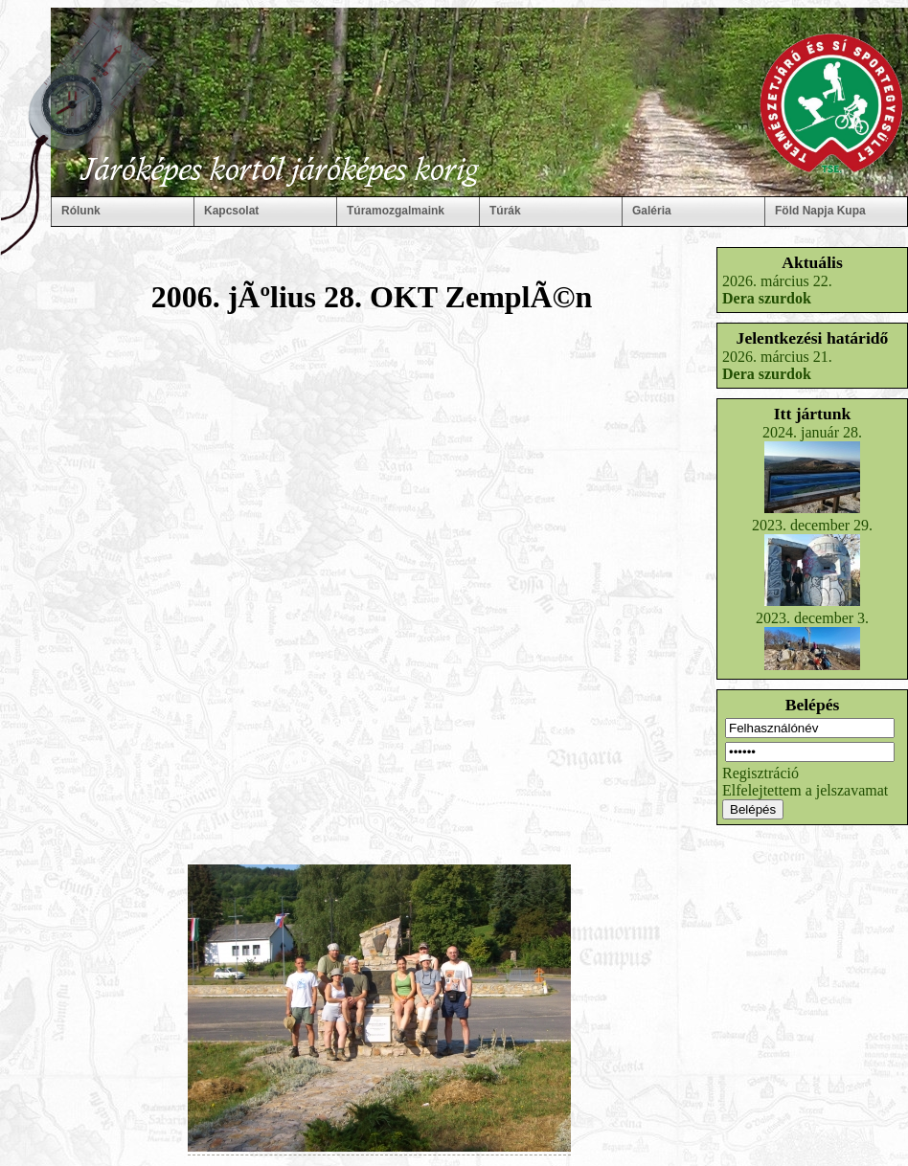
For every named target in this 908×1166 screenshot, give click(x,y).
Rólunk (81, 210)
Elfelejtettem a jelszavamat (805, 790)
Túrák (505, 210)
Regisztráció (760, 773)
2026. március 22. (777, 289)
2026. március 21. (777, 365)
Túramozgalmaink (395, 210)
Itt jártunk (812, 413)
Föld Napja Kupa (820, 210)
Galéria (651, 210)
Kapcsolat (231, 210)
